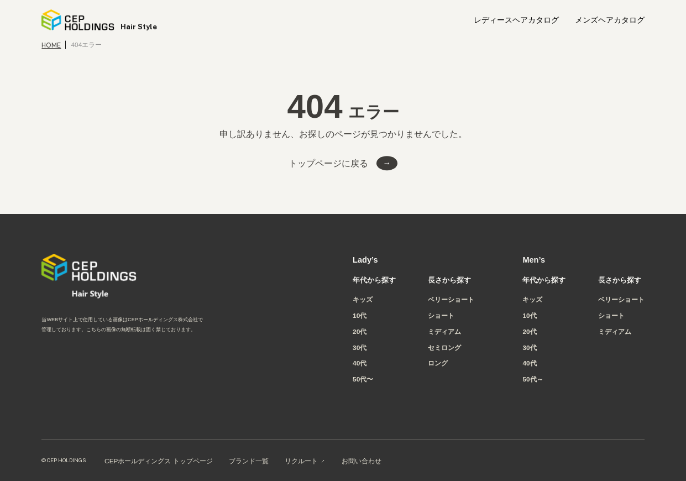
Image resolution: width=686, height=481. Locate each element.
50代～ (532, 379)
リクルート (301, 461)
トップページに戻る (328, 163)
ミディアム (444, 332)
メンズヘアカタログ (610, 20)
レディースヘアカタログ (516, 20)
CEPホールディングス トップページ (158, 461)
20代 (359, 332)
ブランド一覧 (249, 461)
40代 (359, 363)
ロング (438, 363)
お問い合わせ (361, 461)
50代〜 (363, 379)
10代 (359, 316)
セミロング (444, 348)
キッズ (363, 300)
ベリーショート (451, 300)
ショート (441, 316)
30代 (359, 348)
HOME (51, 45)
